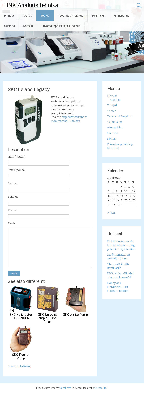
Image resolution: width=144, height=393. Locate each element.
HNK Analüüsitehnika (31, 5)
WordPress (65, 387)
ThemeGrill (101, 387)
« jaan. (111, 212)
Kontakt (28, 26)
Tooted (45, 15)
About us (115, 99)
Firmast (9, 15)
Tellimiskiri (99, 15)
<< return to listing (19, 366)
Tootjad (27, 15)
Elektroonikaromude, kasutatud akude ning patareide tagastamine (121, 245)
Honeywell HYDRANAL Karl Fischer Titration (118, 286)
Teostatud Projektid (70, 15)
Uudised (9, 26)
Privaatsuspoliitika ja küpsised (60, 26)
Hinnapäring (121, 15)
